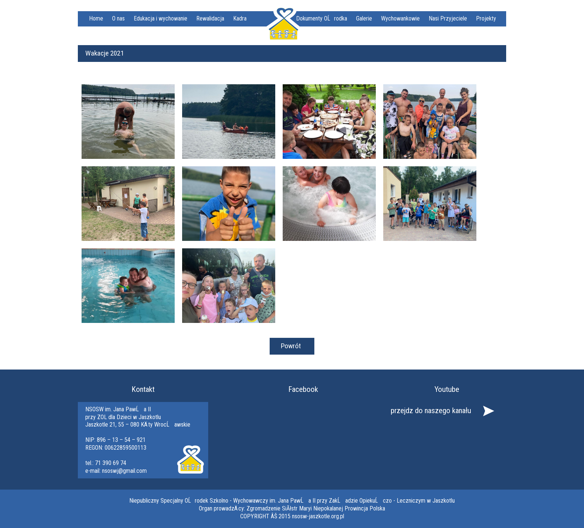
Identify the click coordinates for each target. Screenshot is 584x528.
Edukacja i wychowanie (160, 18)
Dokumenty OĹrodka (321, 18)
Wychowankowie (400, 18)
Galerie (364, 18)
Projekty (486, 18)
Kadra (240, 18)
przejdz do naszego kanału (431, 410)
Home (96, 18)
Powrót (291, 346)
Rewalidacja (210, 18)
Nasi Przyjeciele (448, 18)
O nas (118, 18)
